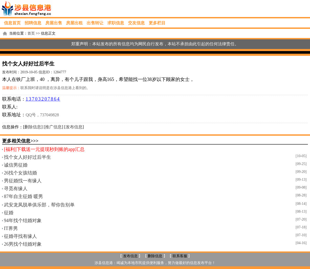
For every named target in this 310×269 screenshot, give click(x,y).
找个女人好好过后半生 (27, 157)
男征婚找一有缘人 (23, 180)
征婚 (8, 212)
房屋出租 (74, 23)
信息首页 (12, 23)
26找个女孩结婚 (20, 172)
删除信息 (32, 127)
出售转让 (95, 23)
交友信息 (136, 23)
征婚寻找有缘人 (20, 236)
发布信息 (74, 127)
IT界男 (11, 228)
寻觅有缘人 (15, 188)
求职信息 (115, 23)
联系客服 (180, 256)
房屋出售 (53, 23)
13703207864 (43, 99)
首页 (31, 33)
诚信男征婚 (15, 165)
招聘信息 (33, 23)
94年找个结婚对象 (23, 220)
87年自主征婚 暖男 (23, 196)
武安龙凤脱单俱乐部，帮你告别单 (39, 204)
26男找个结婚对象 (23, 244)
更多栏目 (157, 23)
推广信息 (53, 127)
